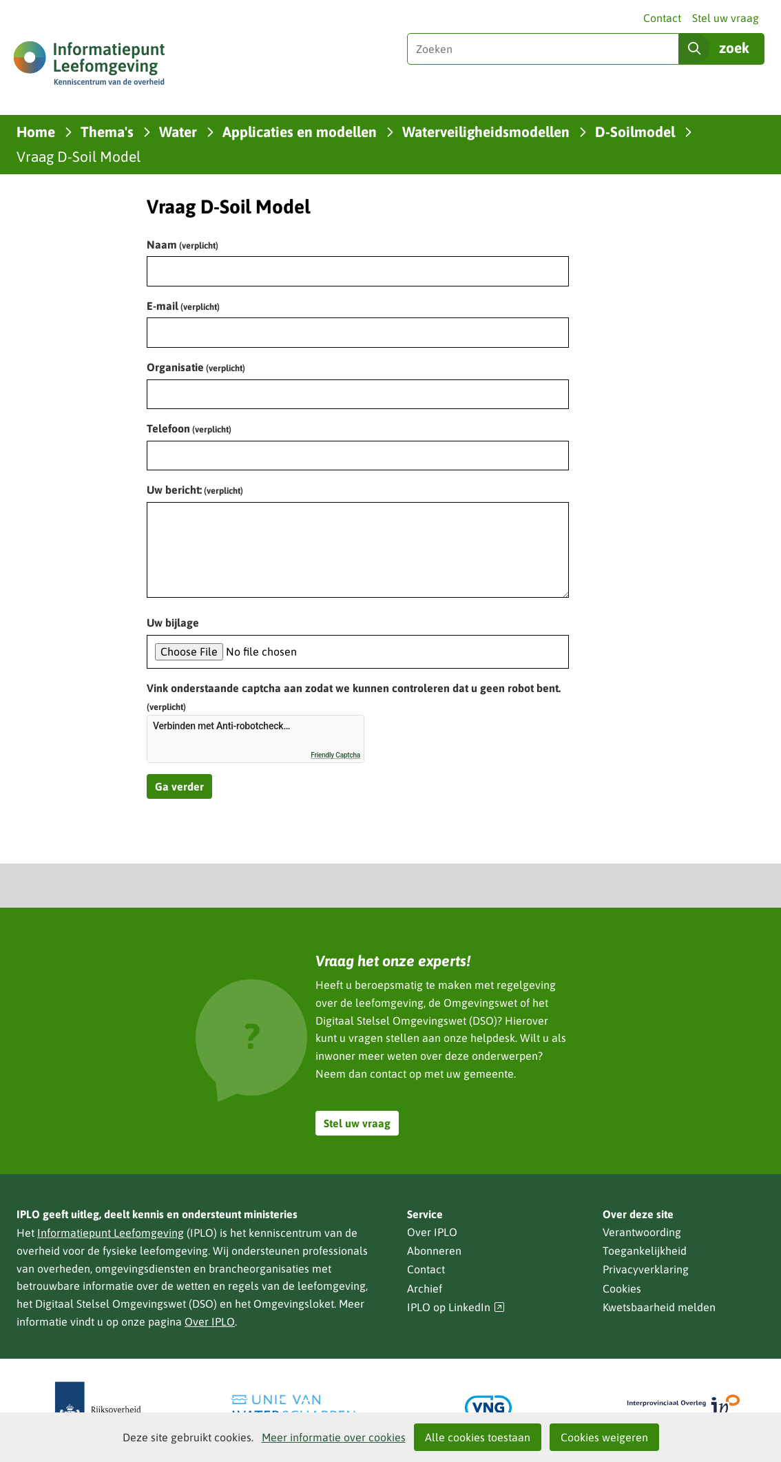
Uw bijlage (173, 622)
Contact (662, 18)
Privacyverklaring (646, 1269)
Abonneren (434, 1250)
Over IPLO (210, 1321)
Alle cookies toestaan (477, 1437)
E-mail (183, 306)
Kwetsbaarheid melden (659, 1307)
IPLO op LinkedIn (456, 1307)
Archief (424, 1288)
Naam (182, 244)
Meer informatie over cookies (334, 1437)
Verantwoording (642, 1232)
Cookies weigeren (604, 1437)
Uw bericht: (195, 489)
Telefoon (189, 428)
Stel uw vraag (725, 18)
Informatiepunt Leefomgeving (110, 1232)
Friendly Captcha (335, 755)
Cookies (622, 1288)
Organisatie (196, 367)
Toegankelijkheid (645, 1250)
